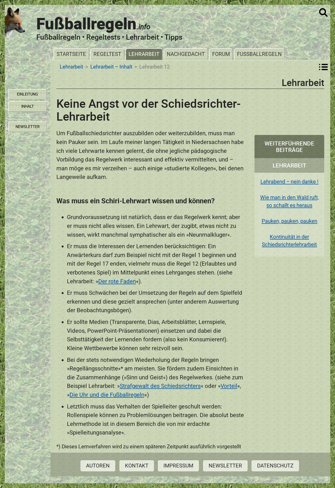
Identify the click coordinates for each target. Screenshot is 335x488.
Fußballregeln (259, 54)
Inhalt (27, 106)
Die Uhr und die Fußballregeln (107, 394)
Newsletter (225, 466)
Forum (221, 54)
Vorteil (229, 385)
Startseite (71, 54)
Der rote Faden (117, 281)
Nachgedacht (186, 54)
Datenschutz (275, 466)
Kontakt (136, 466)
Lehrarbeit (144, 54)
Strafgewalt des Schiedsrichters (160, 385)
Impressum (178, 466)
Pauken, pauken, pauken (289, 221)
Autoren (98, 466)
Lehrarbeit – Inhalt (111, 67)
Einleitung (27, 94)
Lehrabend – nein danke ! (289, 182)
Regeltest (107, 54)
